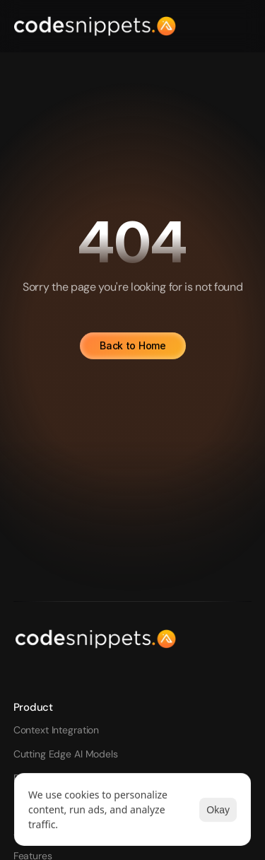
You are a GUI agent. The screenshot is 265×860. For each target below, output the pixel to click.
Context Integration (56, 730)
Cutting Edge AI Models (65, 754)
